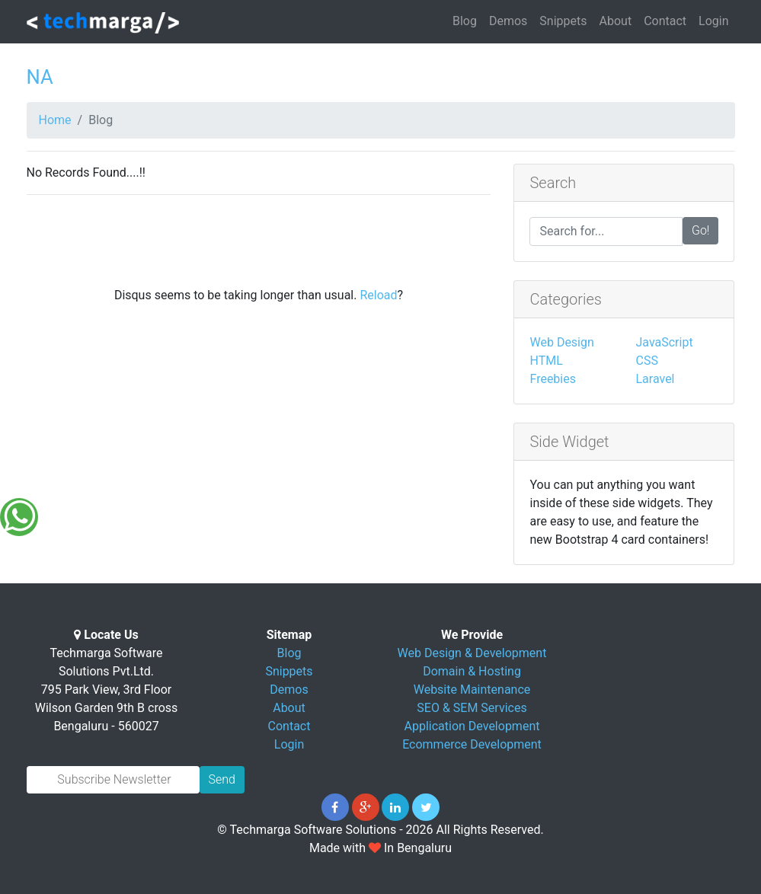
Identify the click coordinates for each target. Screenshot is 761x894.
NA (40, 76)
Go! (701, 230)
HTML (545, 360)
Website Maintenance (472, 689)
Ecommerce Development (472, 744)
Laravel (654, 379)
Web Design (561, 342)
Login (713, 21)
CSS (646, 360)
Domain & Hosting (472, 671)
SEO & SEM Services (471, 708)
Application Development (472, 726)
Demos (508, 21)
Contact (665, 21)
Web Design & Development (472, 653)
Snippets (563, 21)
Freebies (552, 379)
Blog (464, 21)
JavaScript (663, 342)
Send (222, 779)
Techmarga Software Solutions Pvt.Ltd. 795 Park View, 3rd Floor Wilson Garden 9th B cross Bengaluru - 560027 (106, 689)
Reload (378, 295)
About (616, 21)
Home (55, 120)
